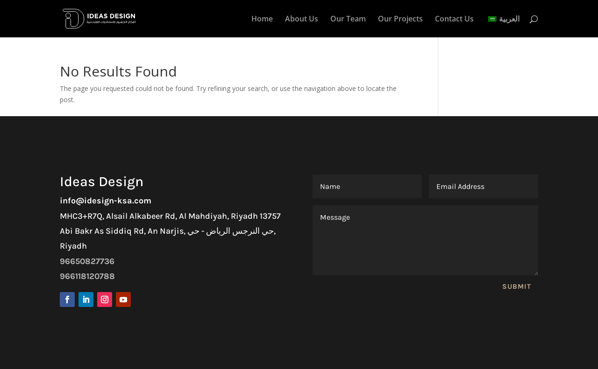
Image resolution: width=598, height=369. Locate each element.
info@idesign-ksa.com (105, 200)
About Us (301, 19)
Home (262, 19)
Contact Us (454, 19)
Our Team (348, 19)
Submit (516, 286)
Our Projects (400, 19)
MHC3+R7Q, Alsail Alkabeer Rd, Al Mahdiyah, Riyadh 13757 (170, 216)
